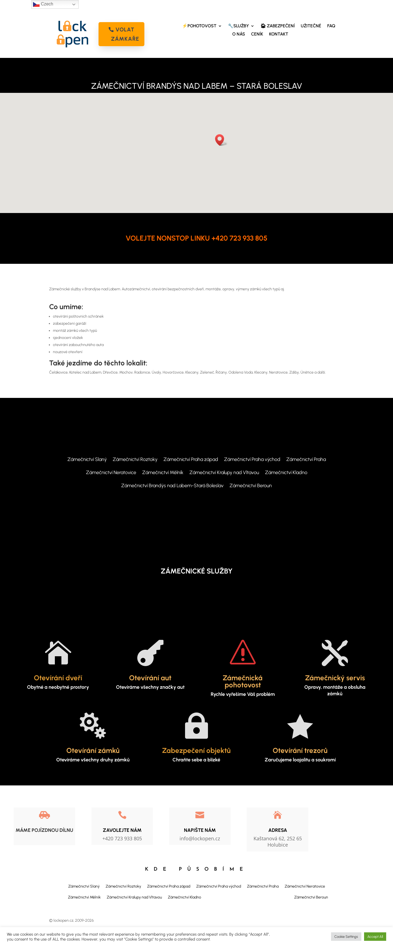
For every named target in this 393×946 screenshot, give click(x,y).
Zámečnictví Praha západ (190, 459)
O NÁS (238, 34)
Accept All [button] (375, 937)
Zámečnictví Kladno (286, 473)
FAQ (331, 26)
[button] (221, 140)
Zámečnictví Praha (306, 459)
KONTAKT (278, 34)
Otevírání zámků (93, 750)
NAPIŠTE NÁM (200, 830)
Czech (43, 4)
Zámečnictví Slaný (87, 459)
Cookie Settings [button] (346, 937)
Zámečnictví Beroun (251, 486)
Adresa (277, 830)
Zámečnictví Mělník (162, 473)
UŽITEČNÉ (311, 26)
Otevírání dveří (58, 677)
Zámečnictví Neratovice (111, 473)
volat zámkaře (125, 34)
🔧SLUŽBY (238, 26)
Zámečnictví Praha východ (252, 459)
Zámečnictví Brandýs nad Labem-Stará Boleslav (172, 486)
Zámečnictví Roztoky (135, 459)
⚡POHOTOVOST (199, 26)
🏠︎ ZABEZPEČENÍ (277, 26)
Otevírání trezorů (300, 750)
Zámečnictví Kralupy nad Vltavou (224, 473)
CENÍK (257, 34)
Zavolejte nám (122, 830)
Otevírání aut (150, 677)
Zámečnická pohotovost (243, 681)
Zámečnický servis (335, 677)
